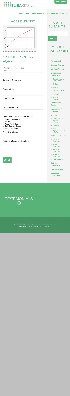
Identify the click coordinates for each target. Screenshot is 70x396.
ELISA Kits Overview (38, 13)
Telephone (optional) (10, 107)
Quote (7, 122)
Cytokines (56, 125)
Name (5, 71)
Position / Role (8, 89)
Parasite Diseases (56, 150)
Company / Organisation (12, 80)
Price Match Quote (12, 124)
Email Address (9, 98)
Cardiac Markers (57, 69)
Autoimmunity (56, 61)
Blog (20, 13)
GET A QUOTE (61, 2)
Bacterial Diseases (56, 140)
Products (27, 13)
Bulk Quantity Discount (13, 126)
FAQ (48, 13)
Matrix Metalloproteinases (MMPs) (59, 130)
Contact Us (63, 13)
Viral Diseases (58, 159)
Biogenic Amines (57, 65)
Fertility (55, 87)
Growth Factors (58, 91)
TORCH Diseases (56, 155)
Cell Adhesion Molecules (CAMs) (58, 120)
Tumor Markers (57, 169)
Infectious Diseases (58, 136)
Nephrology (57, 94)
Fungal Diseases (56, 145)
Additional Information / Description (16, 141)
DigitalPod (55, 224)
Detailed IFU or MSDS (13, 120)
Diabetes (56, 84)
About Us (54, 13)
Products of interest (11, 132)
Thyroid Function (56, 98)
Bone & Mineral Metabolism (58, 80)
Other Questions (11, 128)
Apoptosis (56, 115)
